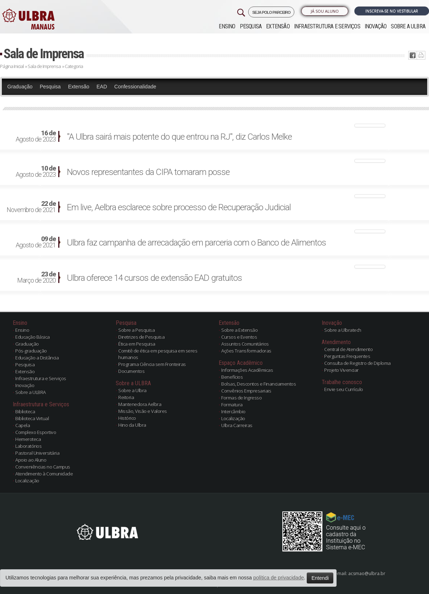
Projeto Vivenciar (341, 370)
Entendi (320, 578)
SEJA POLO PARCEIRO (271, 12)
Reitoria (126, 397)
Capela (22, 425)
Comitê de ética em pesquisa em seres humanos (157, 353)
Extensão (278, 26)
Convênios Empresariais (246, 390)
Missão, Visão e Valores (142, 411)
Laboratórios (28, 446)
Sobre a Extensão (239, 330)
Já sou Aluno (325, 11)
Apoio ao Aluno (30, 460)
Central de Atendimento (348, 349)
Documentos (131, 371)
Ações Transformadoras (246, 350)
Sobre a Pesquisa (136, 330)
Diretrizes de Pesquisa (141, 337)
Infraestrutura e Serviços (327, 26)
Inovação (376, 26)
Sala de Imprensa (44, 53)
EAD (101, 86)
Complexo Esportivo (35, 432)
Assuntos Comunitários (245, 343)
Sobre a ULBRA (408, 26)
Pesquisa (251, 26)
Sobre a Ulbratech (342, 330)
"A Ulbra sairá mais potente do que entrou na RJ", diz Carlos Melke (179, 137)
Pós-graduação (31, 350)
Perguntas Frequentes (347, 356)
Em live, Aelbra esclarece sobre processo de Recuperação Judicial (179, 207)
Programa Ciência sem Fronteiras (152, 364)
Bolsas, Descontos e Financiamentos (258, 383)
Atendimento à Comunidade (44, 473)
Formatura (232, 404)
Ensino (227, 26)
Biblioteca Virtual (32, 418)
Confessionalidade (135, 86)
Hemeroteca (28, 439)
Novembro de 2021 (31, 207)
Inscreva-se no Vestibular (391, 10)
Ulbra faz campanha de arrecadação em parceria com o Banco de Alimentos (196, 243)
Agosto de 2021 (36, 242)
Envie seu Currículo (343, 389)
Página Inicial (12, 66)
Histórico (127, 418)
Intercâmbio (233, 411)
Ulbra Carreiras (237, 425)
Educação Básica (32, 337)
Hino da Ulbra (132, 425)
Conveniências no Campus (42, 466)
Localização (27, 480)
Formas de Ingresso (241, 397)
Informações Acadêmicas (247, 370)
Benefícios (232, 377)
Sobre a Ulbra (132, 390)
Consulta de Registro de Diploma (357, 363)
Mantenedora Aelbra (139, 404)
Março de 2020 (36, 277)
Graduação (19, 86)
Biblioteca (25, 411)
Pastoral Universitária (37, 453)
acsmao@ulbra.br (366, 573)
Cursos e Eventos (239, 337)
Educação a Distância (37, 357)
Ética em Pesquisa (136, 343)
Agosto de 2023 (36, 136)
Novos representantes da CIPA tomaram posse (148, 172)
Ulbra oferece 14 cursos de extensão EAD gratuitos (154, 278)
